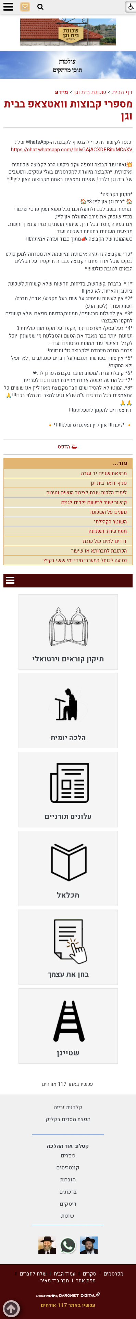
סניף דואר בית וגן (109, 483)
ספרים (68, 1156)
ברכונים (68, 1192)
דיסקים (68, 1204)
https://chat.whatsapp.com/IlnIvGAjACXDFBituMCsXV (72, 149)
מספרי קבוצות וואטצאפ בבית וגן (68, 110)
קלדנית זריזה (68, 1107)
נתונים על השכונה (108, 512)
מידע (61, 92)
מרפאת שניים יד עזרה (104, 473)
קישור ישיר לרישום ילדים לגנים (94, 502)
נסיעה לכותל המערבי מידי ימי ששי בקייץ (85, 560)
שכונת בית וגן (90, 92)
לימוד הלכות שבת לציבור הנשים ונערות (86, 492)
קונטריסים (67, 1168)
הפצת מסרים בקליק (68, 1119)
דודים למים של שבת (105, 541)
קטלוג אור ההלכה (68, 1146)
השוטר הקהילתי (110, 521)
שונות (67, 1216)
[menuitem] (68, 632)
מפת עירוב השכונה (108, 531)
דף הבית (122, 92)
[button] (40, 7)
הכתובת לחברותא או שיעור (99, 551)
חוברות (68, 1180)
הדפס (64, 447)
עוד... (120, 463)
